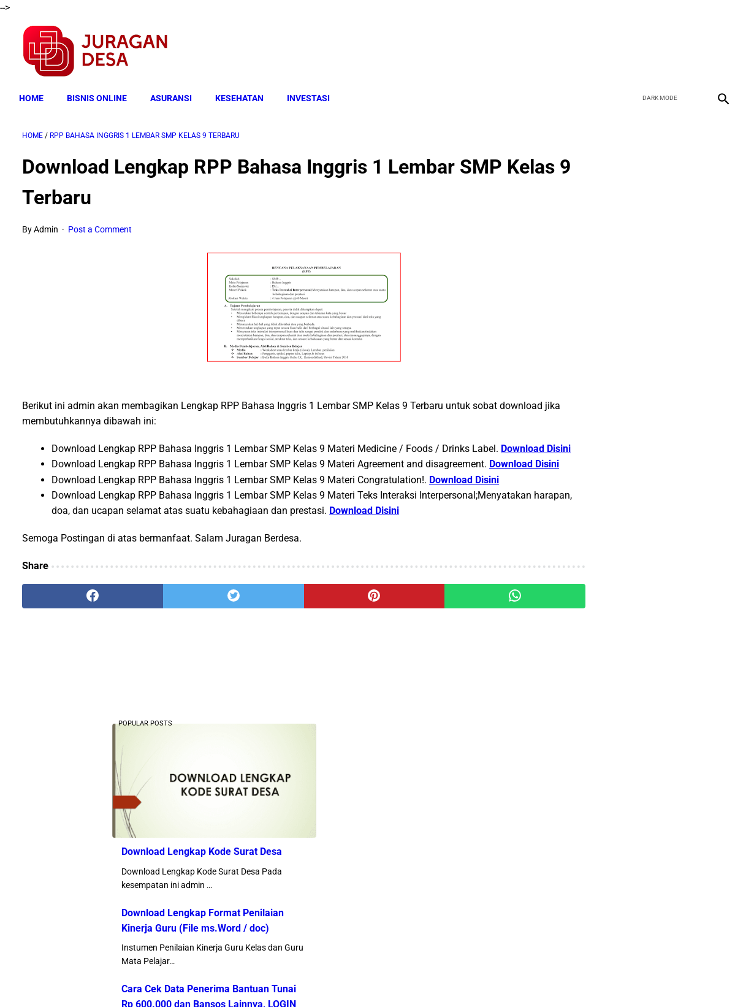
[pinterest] (319, 653)
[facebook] (632, 46)
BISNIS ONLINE (100, 90)
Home (34, 90)
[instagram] (719, 46)
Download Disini (115, 459)
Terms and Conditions (232, 976)
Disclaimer (370, 976)
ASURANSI (174, 90)
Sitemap (417, 976)
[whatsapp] (438, 653)
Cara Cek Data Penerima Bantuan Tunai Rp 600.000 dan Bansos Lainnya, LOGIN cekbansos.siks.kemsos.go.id (637, 406)
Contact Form (472, 976)
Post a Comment (100, 225)
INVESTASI (311, 90)
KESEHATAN (242, 90)
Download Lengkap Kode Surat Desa (632, 253)
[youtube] (690, 46)
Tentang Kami (537, 976)
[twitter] (661, 46)
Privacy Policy (312, 976)
